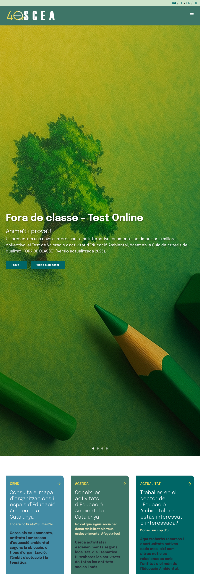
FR (195, 3)
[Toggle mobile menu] (192, 15)
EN (188, 3)
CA (174, 3)
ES (181, 3)
